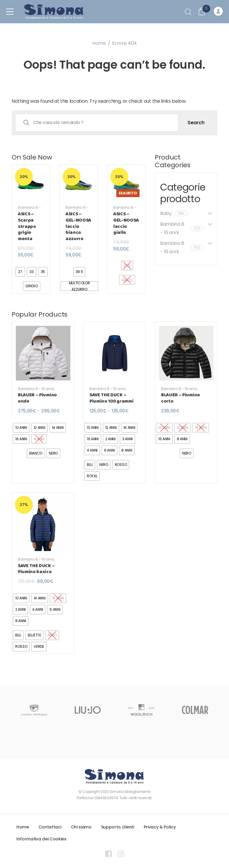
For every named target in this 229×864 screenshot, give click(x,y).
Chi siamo (81, 827)
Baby (174, 213)
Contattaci (49, 827)
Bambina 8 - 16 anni (181, 228)
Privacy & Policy (160, 827)
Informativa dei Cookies (41, 839)
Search (196, 122)
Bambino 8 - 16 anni (29, 210)
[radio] (20, 271)
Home (99, 43)
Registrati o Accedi (218, 12)
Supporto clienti (117, 827)
